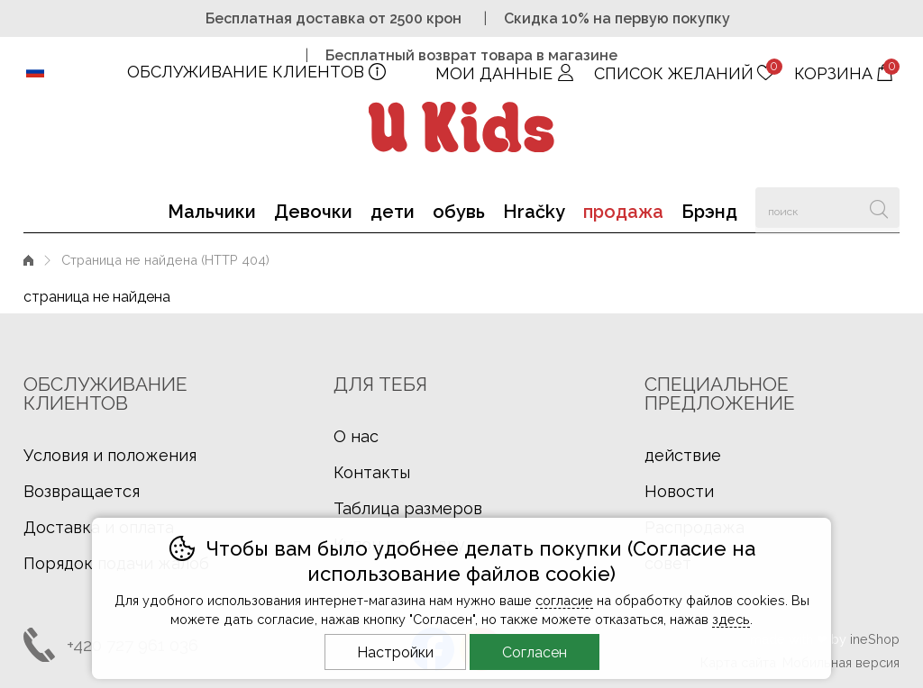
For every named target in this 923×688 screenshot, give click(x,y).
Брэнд (709, 211)
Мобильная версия (841, 662)
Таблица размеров (408, 508)
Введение (28, 259)
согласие (564, 600)
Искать (879, 207)
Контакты (372, 472)
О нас (356, 436)
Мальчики (212, 211)
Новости (679, 491)
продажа (623, 211)
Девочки (313, 211)
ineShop (875, 639)
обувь (459, 211)
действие (682, 455)
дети (392, 211)
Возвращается (81, 491)
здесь (731, 619)
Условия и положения (109, 455)
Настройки (395, 652)
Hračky (534, 211)
